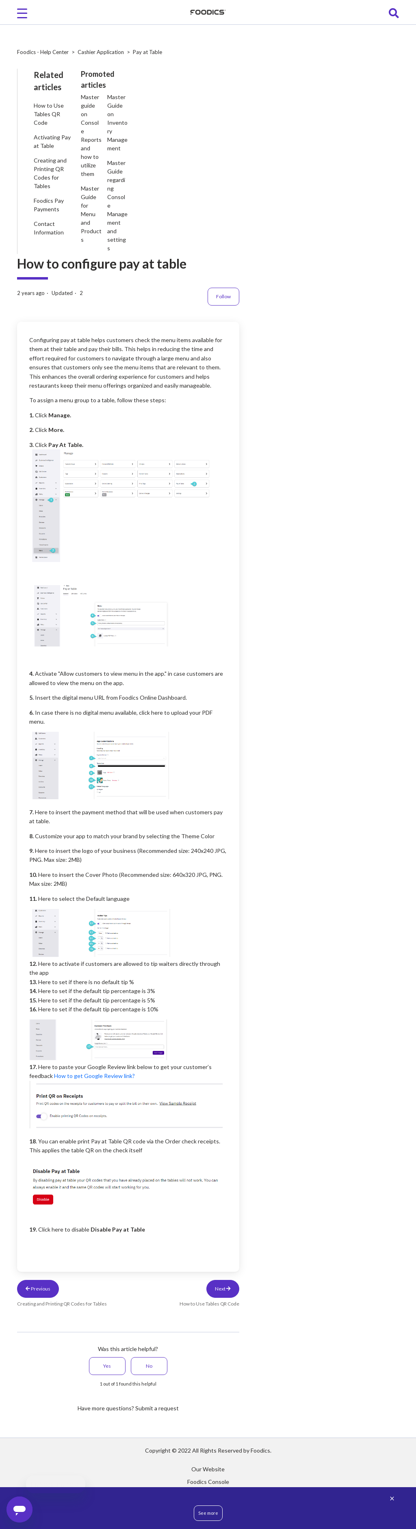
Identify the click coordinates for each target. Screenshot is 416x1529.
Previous (38, 1289)
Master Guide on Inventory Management (117, 122)
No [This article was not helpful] (149, 1366)
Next (223, 1289)
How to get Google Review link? (94, 1075)
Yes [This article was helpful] (107, 1366)
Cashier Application (101, 52)
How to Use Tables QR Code (49, 114)
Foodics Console (208, 1481)
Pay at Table (147, 52)
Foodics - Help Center (43, 52)
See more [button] (208, 1513)
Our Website (208, 1469)
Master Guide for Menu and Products (91, 214)
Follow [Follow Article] (223, 296)
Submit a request (157, 1408)
